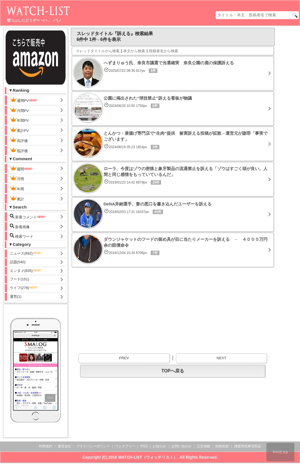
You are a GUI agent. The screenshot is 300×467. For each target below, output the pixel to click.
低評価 (19, 150)
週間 (21, 168)
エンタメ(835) (26, 271)
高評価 (19, 140)
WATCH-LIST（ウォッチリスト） (147, 457)
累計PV (19, 130)
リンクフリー (125, 446)
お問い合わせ (181, 446)
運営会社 (64, 446)
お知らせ (159, 446)
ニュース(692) (26, 253)
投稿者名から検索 (163, 51)
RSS (144, 446)
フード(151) (19, 279)
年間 (17, 188)
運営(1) (16, 296)
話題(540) (17, 262)
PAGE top (280, 452)
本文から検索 (134, 51)
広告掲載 (203, 446)
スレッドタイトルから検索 (98, 51)
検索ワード (22, 236)
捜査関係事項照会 (247, 446)
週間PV (24, 100)
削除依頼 (222, 446)
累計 (17, 198)
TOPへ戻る (172, 370)
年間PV (19, 120)
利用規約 (45, 446)
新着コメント (28, 216)
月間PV (19, 110)
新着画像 (20, 226)
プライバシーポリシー (93, 446)
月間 (17, 178)
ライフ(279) (24, 288)
